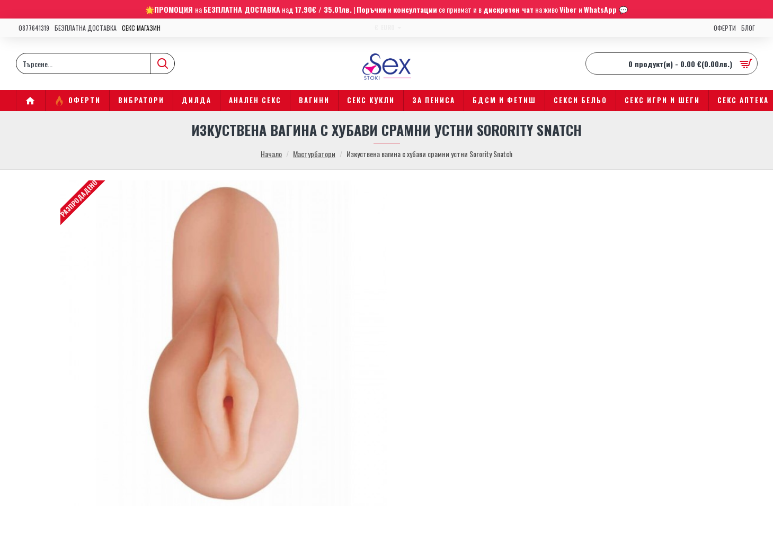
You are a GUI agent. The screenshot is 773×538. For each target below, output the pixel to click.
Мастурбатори (314, 153)
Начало (271, 153)
